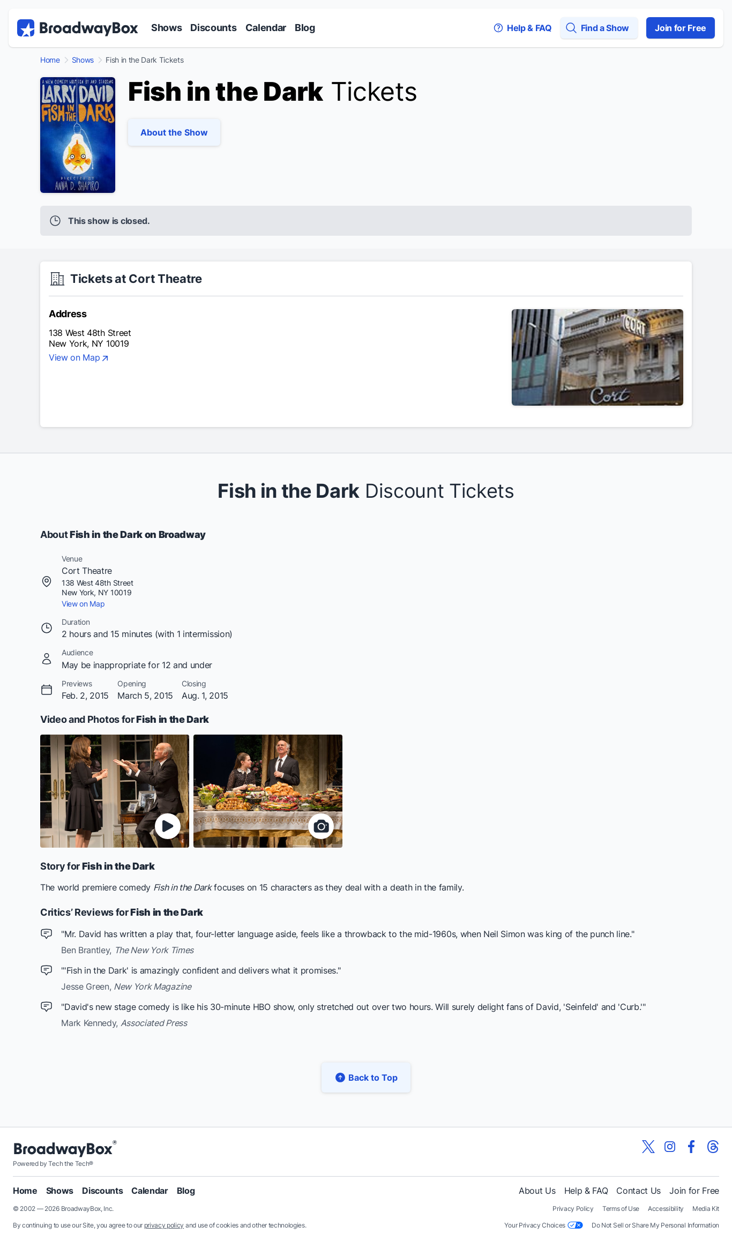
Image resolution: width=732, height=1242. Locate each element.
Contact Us (638, 1190)
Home (50, 60)
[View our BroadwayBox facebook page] (691, 1146)
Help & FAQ (586, 1190)
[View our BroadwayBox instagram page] (669, 1146)
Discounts (213, 27)
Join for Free (680, 28)
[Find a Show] (599, 28)
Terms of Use (620, 1208)
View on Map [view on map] (79, 358)
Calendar (265, 27)
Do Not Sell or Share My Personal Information (655, 1225)
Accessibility (666, 1208)
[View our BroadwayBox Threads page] (712, 1146)
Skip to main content (366, 0)
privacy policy (164, 1225)
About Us (537, 1190)
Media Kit (705, 1208)
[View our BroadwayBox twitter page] (648, 1146)
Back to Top (366, 1077)
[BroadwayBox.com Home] (77, 27)
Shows (166, 27)
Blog (305, 27)
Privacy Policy (573, 1208)
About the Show (174, 132)
